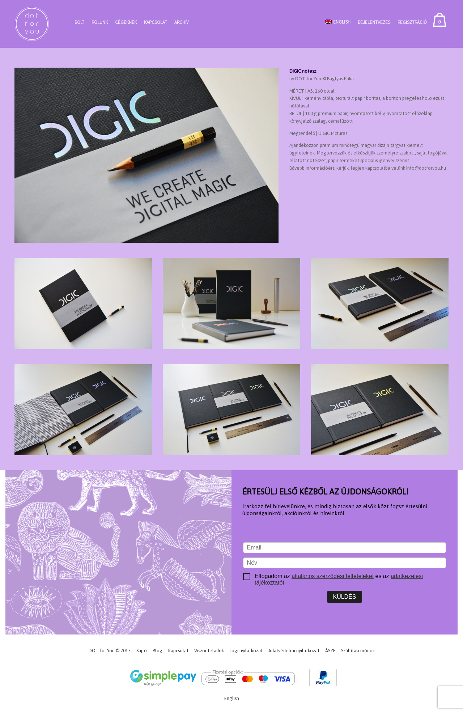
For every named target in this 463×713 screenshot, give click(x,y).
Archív (181, 22)
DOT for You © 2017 (110, 650)
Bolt (79, 22)
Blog (157, 650)
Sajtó (141, 650)
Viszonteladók (209, 650)
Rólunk (100, 22)
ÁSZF (330, 650)
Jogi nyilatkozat (246, 650)
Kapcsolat (155, 22)
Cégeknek (126, 22)
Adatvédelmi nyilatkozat (293, 650)
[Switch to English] (338, 22)
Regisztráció (412, 22)
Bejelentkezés (374, 22)
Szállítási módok (358, 650)
